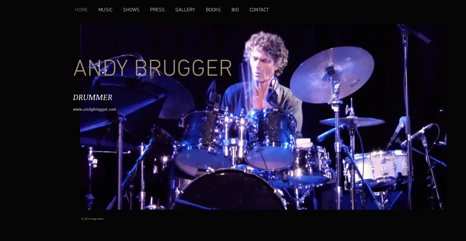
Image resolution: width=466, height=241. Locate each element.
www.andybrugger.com (94, 109)
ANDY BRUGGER (153, 70)
